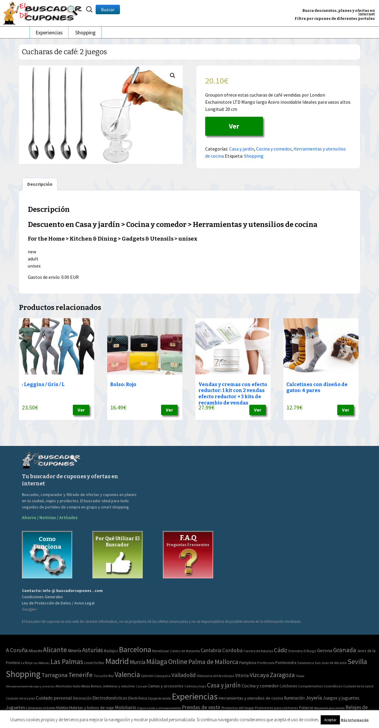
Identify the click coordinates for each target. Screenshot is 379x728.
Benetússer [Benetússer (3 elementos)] (160, 651)
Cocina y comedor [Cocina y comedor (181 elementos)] (260, 685)
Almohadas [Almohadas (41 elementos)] (63, 686)
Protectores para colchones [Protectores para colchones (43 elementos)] (276, 707)
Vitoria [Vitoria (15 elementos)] (242, 675)
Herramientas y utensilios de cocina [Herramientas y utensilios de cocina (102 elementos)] (251, 698)
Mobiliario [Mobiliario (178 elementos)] (125, 707)
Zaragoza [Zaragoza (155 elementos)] (282, 675)
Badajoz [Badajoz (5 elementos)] (111, 650)
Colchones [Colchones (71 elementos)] (288, 686)
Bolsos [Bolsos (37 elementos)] (85, 686)
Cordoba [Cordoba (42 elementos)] (232, 650)
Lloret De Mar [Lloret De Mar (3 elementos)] (94, 662)
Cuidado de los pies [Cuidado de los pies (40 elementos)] (20, 698)
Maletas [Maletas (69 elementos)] (62, 707)
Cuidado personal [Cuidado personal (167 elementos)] (54, 698)
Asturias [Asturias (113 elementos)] (92, 650)
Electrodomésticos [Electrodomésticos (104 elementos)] (109, 698)
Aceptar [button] (330, 719)
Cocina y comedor (273, 149)
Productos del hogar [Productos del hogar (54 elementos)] (237, 707)
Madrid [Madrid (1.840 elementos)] (117, 661)
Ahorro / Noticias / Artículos (50, 517)
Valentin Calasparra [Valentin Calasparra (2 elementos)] (156, 675)
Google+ (29, 609)
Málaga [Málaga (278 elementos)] (156, 661)
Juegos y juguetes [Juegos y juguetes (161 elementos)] (341, 698)
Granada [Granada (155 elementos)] (344, 650)
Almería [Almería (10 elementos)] (74, 650)
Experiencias (49, 32)
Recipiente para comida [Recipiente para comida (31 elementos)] (329, 708)
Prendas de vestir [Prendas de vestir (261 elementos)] (201, 707)
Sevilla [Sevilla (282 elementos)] (357, 661)
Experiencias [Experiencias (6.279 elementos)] (195, 696)
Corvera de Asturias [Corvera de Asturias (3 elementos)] (258, 651)
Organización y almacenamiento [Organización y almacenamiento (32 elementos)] (159, 708)
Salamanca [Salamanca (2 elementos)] (305, 662)
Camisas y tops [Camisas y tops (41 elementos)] (195, 686)
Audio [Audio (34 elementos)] (77, 686)
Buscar (108, 9)
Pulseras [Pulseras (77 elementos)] (306, 707)
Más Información (355, 720)
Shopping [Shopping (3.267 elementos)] (23, 673)
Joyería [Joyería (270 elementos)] (314, 697)
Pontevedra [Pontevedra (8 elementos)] (285, 662)
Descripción (39, 184)
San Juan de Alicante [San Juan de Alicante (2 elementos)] (331, 662)
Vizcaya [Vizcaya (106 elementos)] (259, 675)
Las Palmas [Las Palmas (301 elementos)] (67, 661)
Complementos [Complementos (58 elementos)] (310, 686)
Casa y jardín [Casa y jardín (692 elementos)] (224, 685)
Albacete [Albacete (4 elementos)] (35, 650)
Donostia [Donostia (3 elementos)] (295, 651)
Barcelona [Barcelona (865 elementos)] (135, 649)
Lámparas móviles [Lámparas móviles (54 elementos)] (40, 707)
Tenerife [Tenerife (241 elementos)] (80, 675)
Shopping (85, 32)
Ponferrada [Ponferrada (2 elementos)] (265, 662)
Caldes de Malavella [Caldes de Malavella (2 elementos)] (185, 651)
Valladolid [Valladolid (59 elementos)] (183, 675)
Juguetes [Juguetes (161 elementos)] (15, 707)
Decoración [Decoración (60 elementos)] (82, 698)
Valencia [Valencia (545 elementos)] (127, 674)
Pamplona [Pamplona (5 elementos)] (247, 662)
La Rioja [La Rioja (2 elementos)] (27, 662)
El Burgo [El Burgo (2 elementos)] (309, 651)
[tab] (39, 184)
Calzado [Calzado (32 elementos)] (141, 686)
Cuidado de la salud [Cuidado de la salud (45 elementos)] (358, 686)
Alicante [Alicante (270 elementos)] (55, 649)
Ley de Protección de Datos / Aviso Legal (58, 603)
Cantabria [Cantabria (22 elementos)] (211, 650)
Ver (234, 126)
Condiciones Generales (42, 596)
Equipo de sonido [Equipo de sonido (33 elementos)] (159, 698)
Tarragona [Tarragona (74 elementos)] (54, 675)
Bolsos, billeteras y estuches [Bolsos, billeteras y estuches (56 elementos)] (113, 686)
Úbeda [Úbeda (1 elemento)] (300, 676)
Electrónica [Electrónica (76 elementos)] (137, 698)
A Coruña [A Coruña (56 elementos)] (17, 650)
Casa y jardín (241, 149)
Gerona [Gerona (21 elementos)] (324, 650)
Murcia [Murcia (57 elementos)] (137, 661)
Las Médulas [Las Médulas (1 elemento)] (41, 663)
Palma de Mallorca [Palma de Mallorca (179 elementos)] (213, 661)
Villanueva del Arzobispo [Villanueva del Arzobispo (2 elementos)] (215, 675)
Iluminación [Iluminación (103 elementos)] (294, 698)
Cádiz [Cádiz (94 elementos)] (281, 650)
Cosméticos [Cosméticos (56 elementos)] (333, 686)
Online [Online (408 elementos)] (177, 661)
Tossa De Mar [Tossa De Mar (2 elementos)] (104, 675)
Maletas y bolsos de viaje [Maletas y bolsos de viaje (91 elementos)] (91, 707)
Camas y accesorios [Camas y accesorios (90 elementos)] (166, 686)
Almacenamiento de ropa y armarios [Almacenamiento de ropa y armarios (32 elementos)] (30, 686)
